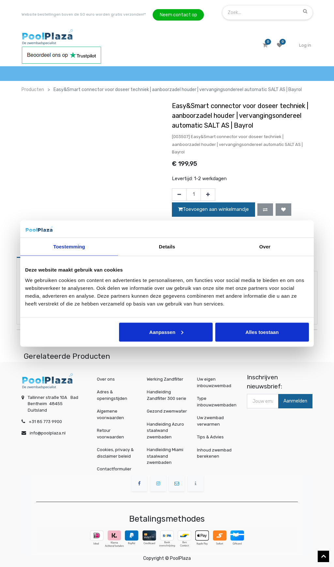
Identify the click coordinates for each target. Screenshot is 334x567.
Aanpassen (166, 332)
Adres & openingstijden (112, 395)
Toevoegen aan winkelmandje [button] (213, 209)
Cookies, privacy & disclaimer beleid (115, 453)
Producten (33, 89)
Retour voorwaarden (110, 433)
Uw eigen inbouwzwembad (215, 382)
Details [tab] (167, 246)
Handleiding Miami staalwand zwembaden (165, 456)
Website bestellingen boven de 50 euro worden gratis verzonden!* (84, 14)
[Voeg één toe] (208, 194)
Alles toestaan (262, 332)
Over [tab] (265, 246)
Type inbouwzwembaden (217, 402)
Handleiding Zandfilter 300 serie (166, 395)
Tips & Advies (211, 436)
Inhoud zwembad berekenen (215, 453)
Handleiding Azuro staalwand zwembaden (165, 430)
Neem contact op (178, 15)
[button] (265, 209)
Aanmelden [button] (295, 401)
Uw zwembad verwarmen (211, 421)
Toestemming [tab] (69, 246)
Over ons (106, 379)
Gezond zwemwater (167, 411)
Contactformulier (114, 468)
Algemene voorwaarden (110, 414)
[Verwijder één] (179, 194)
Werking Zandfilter (165, 379)
